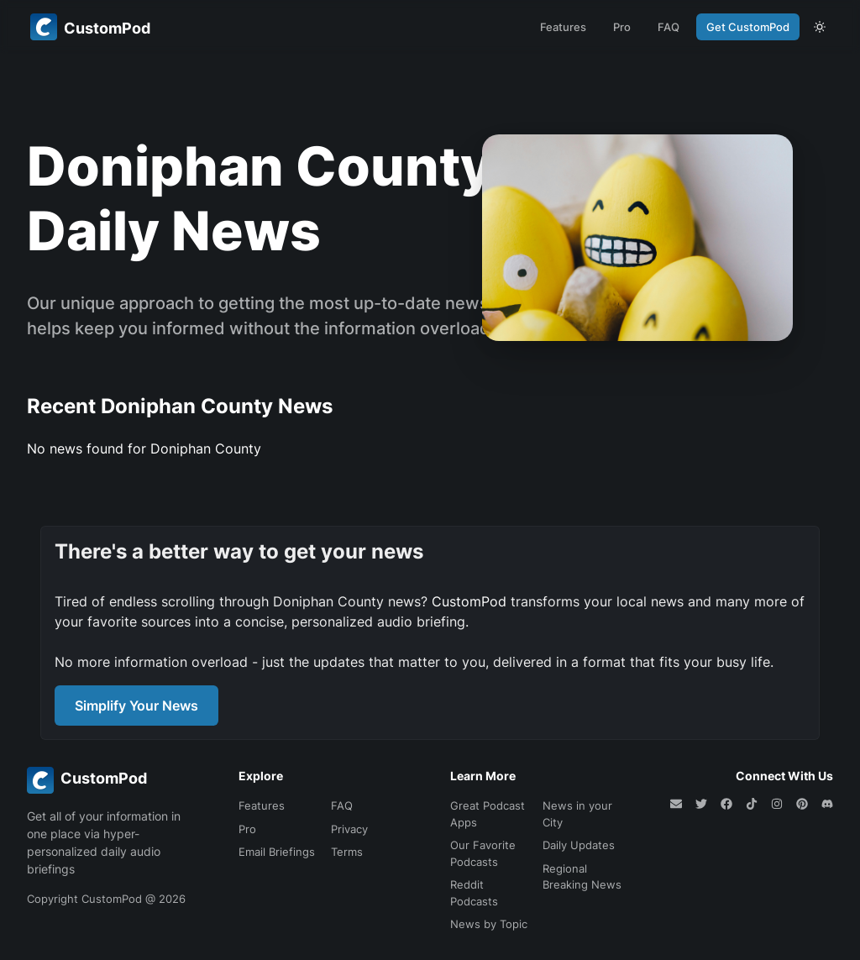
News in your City (577, 814)
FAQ (668, 27)
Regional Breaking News (582, 877)
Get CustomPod (747, 27)
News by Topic (488, 924)
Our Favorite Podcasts (483, 853)
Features (563, 27)
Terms (347, 851)
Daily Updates (579, 845)
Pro (622, 27)
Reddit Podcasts (474, 893)
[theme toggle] (819, 26)
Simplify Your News (136, 705)
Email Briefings (277, 851)
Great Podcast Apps (487, 814)
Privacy (349, 829)
